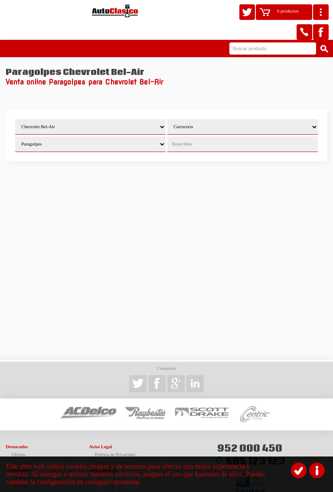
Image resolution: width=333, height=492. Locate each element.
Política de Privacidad (115, 436)
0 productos (288, 11)
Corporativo (18, 452)
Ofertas (18, 436)
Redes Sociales (103, 452)
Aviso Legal (100, 428)
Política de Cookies (113, 444)
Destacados (17, 428)
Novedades (22, 444)
